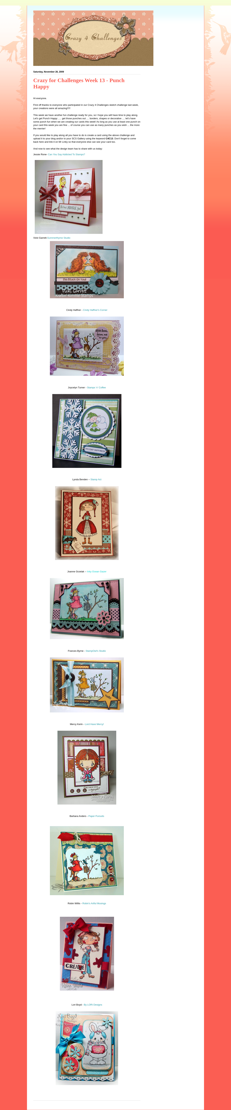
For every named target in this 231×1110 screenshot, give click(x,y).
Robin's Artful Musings (94, 903)
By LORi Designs (93, 1004)
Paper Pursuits (96, 816)
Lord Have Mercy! (94, 724)
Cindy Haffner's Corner (95, 310)
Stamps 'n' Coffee (96, 387)
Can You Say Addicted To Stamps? (66, 154)
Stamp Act (95, 479)
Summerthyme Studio (58, 237)
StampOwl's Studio (96, 650)
